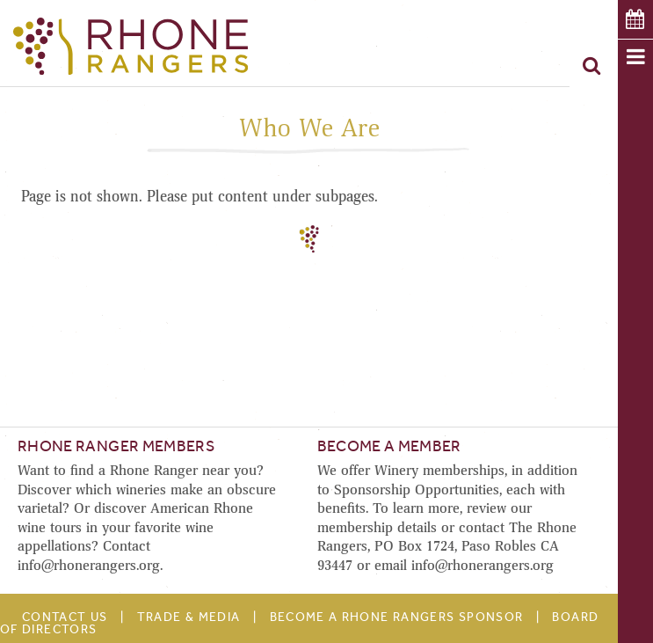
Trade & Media (189, 617)
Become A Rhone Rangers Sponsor (397, 617)
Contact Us (65, 617)
